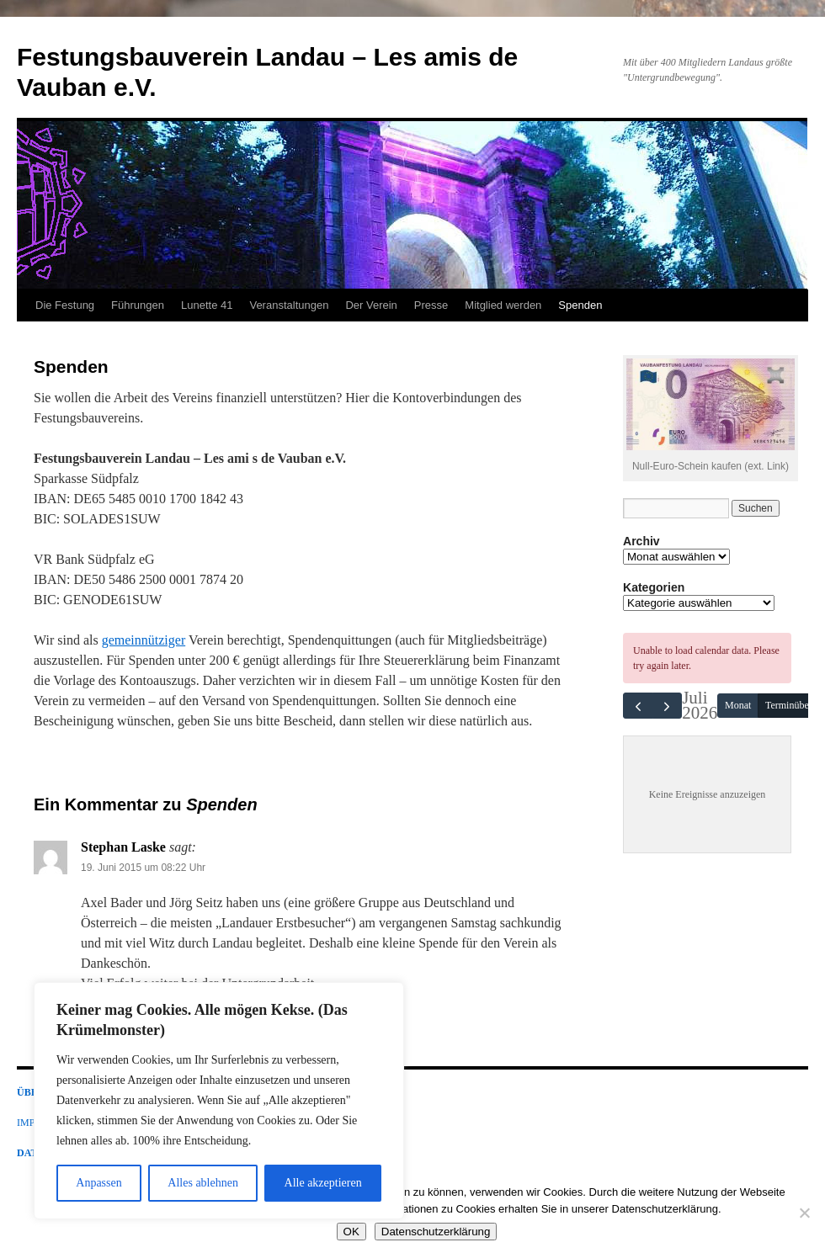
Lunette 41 (206, 305)
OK (351, 1231)
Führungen (137, 305)
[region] (219, 1100)
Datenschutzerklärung (436, 1231)
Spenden (580, 305)
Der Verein (371, 305)
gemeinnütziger (144, 640)
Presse (431, 305)
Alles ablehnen (203, 1182)
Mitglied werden (503, 305)
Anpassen (98, 1182)
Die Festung (64, 305)
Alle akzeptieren (323, 1182)
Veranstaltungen (288, 305)
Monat (738, 705)
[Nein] (804, 1212)
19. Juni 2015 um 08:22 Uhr (143, 867)
